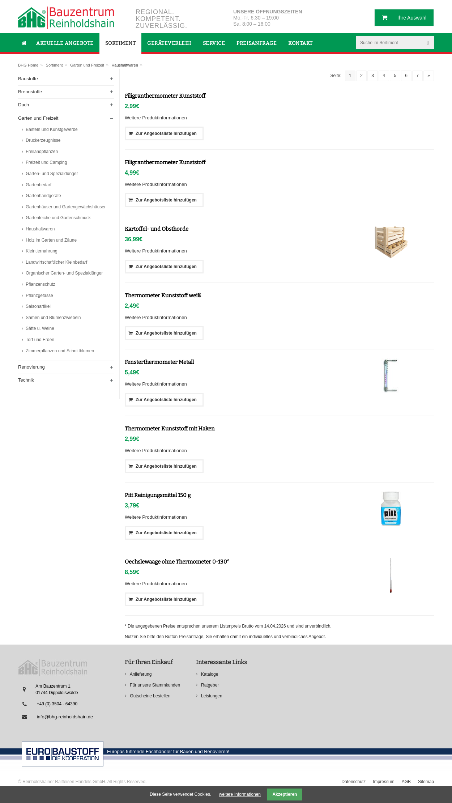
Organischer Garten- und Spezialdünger (64, 273)
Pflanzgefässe (39, 295)
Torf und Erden (39, 339)
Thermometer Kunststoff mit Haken (170, 428)
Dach (23, 104)
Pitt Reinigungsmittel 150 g (158, 495)
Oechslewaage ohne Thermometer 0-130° (177, 561)
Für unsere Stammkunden (154, 685)
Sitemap (426, 781)
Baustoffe (28, 78)
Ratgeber (209, 685)
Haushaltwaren (40, 228)
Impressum (383, 781)
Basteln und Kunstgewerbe (51, 129)
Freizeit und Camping (46, 162)
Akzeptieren (284, 794)
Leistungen (211, 695)
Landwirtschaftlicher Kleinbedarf (56, 262)
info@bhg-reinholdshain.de (65, 716)
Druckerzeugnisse (42, 140)
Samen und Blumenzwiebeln (53, 317)
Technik (26, 380)
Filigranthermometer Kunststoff (165, 96)
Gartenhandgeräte (43, 195)
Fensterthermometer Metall (159, 362)
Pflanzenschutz (40, 284)
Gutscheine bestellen (149, 695)
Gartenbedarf (38, 184)
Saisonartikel (38, 306)
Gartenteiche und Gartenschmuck (58, 217)
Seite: (335, 75)
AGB (406, 781)
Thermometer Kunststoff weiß (163, 295)
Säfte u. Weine (39, 328)
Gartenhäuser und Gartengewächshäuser (65, 206)
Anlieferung (140, 674)
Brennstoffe (30, 91)
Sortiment (54, 65)
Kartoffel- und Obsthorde (156, 229)
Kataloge (209, 674)
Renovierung (31, 367)
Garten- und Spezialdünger (51, 173)
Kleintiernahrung (41, 251)
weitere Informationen (240, 794)
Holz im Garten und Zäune (51, 240)
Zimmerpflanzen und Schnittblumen (59, 350)
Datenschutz (354, 781)
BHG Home (28, 65)
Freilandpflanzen (41, 151)
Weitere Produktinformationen (156, 117)
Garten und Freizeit (87, 65)
